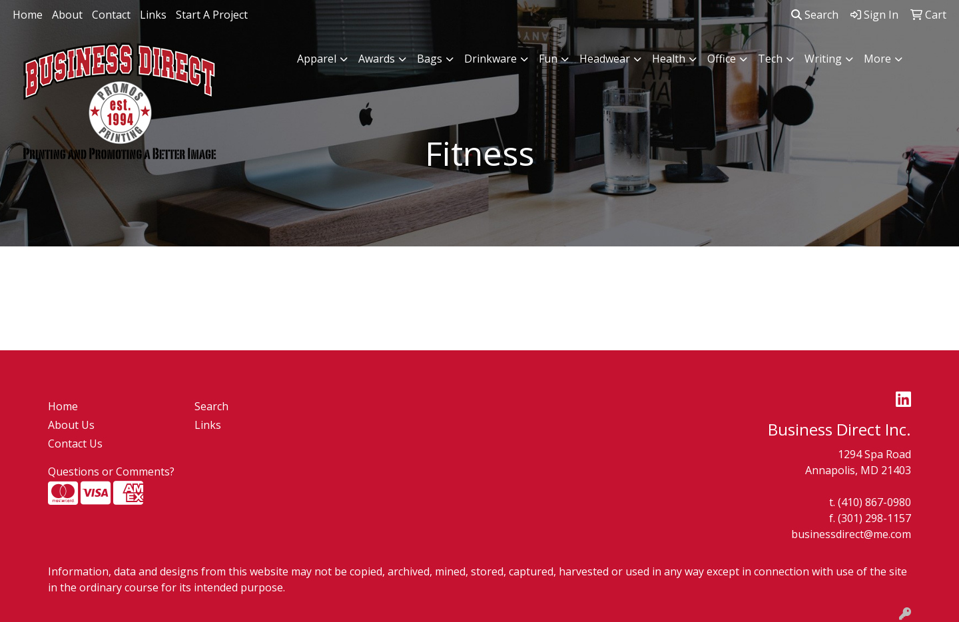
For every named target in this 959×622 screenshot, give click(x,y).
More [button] (877, 58)
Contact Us (75, 443)
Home (28, 14)
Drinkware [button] (490, 58)
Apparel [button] (316, 58)
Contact (111, 14)
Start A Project (212, 14)
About (67, 14)
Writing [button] (823, 58)
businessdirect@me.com (851, 534)
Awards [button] (376, 58)
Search (814, 14)
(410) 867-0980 (874, 502)
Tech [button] (770, 58)
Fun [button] (548, 58)
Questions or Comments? (111, 471)
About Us (71, 425)
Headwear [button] (604, 58)
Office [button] (721, 58)
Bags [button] (429, 58)
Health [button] (668, 58)
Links (153, 14)
